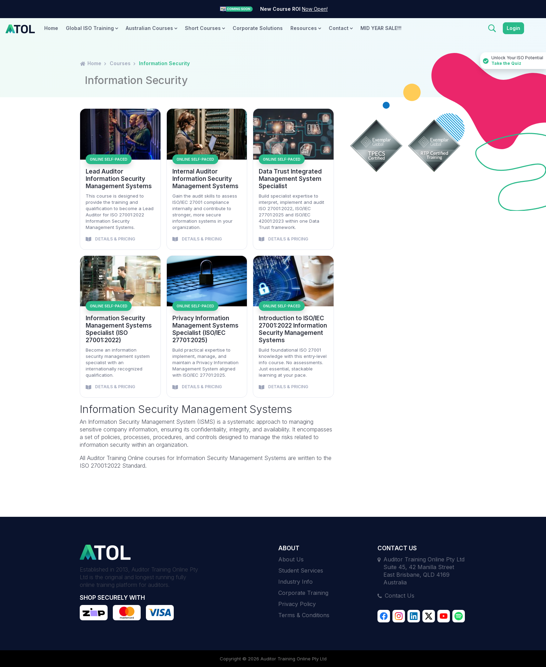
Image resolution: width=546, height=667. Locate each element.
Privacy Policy (297, 603)
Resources (305, 28)
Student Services (300, 570)
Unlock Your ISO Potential (513, 60)
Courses (120, 63)
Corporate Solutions (258, 28)
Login (513, 28)
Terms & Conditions (303, 615)
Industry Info (295, 581)
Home (51, 28)
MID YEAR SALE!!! (380, 28)
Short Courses (205, 28)
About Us (291, 559)
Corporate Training (303, 592)
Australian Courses (151, 28)
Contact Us (399, 595)
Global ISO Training (92, 28)
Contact (341, 28)
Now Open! (315, 9)
